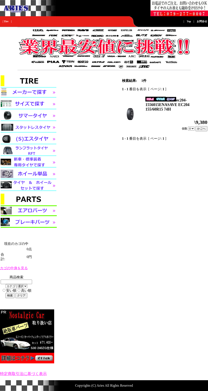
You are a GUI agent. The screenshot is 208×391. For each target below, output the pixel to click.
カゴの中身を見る (14, 268)
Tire (6, 21)
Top (189, 21)
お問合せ (202, 21)
